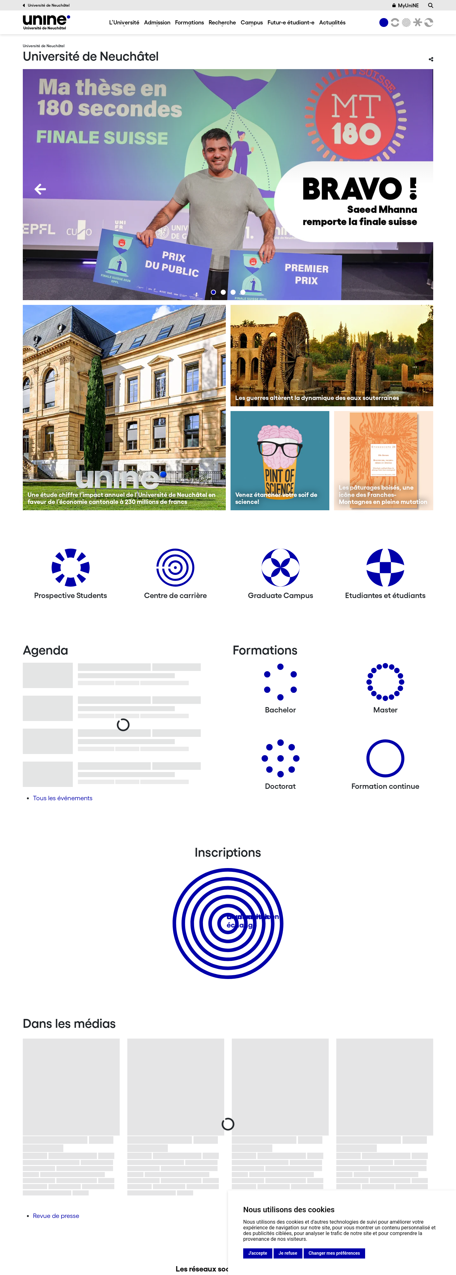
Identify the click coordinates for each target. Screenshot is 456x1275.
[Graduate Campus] (280, 570)
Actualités (332, 22)
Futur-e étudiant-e (291, 22)
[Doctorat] (280, 760)
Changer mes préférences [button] (334, 1253)
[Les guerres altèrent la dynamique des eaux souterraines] (332, 355)
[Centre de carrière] (175, 570)
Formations (189, 22)
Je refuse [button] (288, 1253)
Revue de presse (56, 1215)
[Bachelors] (280, 684)
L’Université (124, 22)
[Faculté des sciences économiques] (428, 22)
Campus (252, 22)
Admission (157, 22)
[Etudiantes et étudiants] (385, 570)
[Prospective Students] (70, 570)
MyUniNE (405, 5)
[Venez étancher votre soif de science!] (280, 460)
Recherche (222, 22)
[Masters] (385, 684)
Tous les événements (62, 798)
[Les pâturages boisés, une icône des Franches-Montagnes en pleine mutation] (383, 460)
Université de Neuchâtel (46, 5)
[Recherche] (430, 5)
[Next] (415, 189)
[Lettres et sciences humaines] (394, 22)
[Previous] (40, 189)
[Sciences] (405, 22)
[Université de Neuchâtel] (46, 22)
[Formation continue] (385, 760)
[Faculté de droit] (416, 22)
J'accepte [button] (257, 1253)
